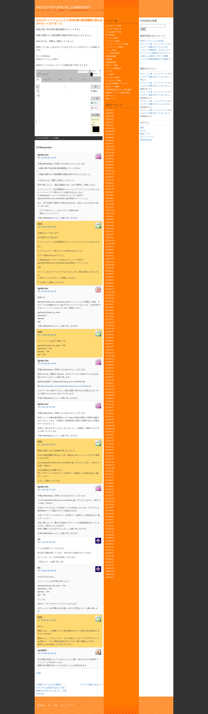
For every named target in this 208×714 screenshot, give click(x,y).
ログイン (143, 131)
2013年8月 (109, 438)
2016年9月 (109, 332)
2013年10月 (110, 432)
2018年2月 (109, 286)
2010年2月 (109, 565)
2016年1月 (109, 353)
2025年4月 (109, 119)
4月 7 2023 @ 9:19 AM (46, 445)
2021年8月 (109, 195)
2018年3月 (109, 283)
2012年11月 (110, 465)
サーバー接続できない (91, 684)
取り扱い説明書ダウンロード (116, 83)
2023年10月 (110, 153)
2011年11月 (110, 502)
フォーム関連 (110, 50)
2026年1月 (109, 110)
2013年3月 (109, 453)
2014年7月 (109, 404)
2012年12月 (110, 462)
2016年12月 (110, 326)
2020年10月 (110, 213)
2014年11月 (110, 392)
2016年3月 (109, 347)
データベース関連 (112, 41)
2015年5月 (109, 377)
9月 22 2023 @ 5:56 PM (47, 571)
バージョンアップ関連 (114, 47)
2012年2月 (109, 492)
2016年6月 (109, 341)
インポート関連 (111, 38)
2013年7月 (109, 441)
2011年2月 (109, 529)
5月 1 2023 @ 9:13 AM (46, 490)
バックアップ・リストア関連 (116, 44)
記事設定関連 (110, 62)
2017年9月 (109, 301)
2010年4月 (109, 559)
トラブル (108, 71)
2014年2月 (109, 420)
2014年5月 (109, 411)
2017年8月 (109, 304)
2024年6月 (109, 138)
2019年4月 (109, 256)
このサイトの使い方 (113, 29)
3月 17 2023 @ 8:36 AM (47, 335)
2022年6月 (109, 177)
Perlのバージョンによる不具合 (152, 41)
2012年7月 (109, 477)
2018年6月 (109, 274)
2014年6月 (109, 407)
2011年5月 (109, 520)
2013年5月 (109, 447)
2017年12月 (110, 292)
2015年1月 (109, 386)
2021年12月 (110, 189)
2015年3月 (109, 380)
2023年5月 (109, 159)
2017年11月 (110, 295)
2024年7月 (109, 134)
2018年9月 (109, 268)
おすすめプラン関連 (113, 26)
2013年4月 (109, 450)
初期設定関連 (110, 56)
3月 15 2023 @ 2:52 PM (47, 158)
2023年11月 (110, 150)
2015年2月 (109, 383)
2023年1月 (109, 168)
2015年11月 (110, 359)
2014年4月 (109, 414)
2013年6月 (109, 444)
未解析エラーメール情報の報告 (117, 93)
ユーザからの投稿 (112, 77)
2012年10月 (110, 468)
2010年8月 (109, 547)
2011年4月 (109, 523)
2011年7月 (109, 514)
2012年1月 (109, 495)
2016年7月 (109, 338)
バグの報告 (54, 138)
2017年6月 (109, 310)
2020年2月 (109, 235)
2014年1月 (109, 423)
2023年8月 (109, 156)
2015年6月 (109, 374)
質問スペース (110, 96)
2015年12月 (110, 356)
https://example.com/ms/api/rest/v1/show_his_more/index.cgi (65, 386)
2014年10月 (110, 395)
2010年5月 (109, 556)
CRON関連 (109, 35)
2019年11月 (110, 244)
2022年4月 (109, 180)
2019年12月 (110, 241)
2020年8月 (109, 219)
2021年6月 (109, 198)
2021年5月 (109, 201)
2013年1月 (109, 459)
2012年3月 (109, 489)
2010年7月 (109, 550)
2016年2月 (109, 350)
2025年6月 (109, 113)
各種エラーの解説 (112, 87)
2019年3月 (109, 259)
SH (49, 705)
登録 (142, 128)
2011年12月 (110, 498)
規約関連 (108, 59)
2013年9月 (109, 435)
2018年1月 (109, 289)
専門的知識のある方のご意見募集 (118, 90)
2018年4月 (109, 280)
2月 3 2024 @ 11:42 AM (47, 620)
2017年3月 (109, 320)
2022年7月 (109, 174)
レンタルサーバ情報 (113, 80)
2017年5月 (109, 313)
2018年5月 (109, 277)
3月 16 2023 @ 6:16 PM (47, 291)
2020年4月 (109, 232)
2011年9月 (109, 508)
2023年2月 (109, 165)
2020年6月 (109, 225)
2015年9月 (109, 365)
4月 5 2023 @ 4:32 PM (46, 407)
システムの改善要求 (113, 68)
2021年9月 (109, 192)
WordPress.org (146, 140)
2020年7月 (109, 222)
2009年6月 (109, 577)
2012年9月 (109, 471)
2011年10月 (110, 505)
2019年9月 (109, 247)
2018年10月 (110, 265)
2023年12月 (110, 147)
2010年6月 (109, 553)
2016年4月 (109, 344)
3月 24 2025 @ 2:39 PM (47, 653)
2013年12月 (110, 426)
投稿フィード (145, 134)
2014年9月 (109, 398)
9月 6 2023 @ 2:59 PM (46, 542)
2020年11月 (110, 210)
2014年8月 (109, 401)
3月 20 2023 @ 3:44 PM (47, 364)
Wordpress (41, 705)
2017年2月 (109, 323)
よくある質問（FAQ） (114, 32)
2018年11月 (110, 262)
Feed (55, 705)
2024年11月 (110, 128)
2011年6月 (109, 517)
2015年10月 (110, 362)
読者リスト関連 (111, 65)
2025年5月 (109, 116)
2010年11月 (110, 538)
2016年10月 (110, 329)
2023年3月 (109, 162)
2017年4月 (109, 316)
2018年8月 (109, 271)
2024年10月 (110, 131)
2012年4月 (109, 486)
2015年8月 (109, 368)
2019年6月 (109, 250)
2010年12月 (110, 535)
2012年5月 (109, 483)
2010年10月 (110, 541)
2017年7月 (109, 307)
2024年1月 (109, 144)
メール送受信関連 (112, 53)
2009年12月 (110, 571)
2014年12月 (110, 389)
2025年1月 (109, 125)
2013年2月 (109, 456)
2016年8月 (109, 335)
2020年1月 (109, 238)
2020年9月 (109, 216)
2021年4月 (109, 204)
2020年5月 (109, 229)
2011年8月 (109, 511)
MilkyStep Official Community (63, 7)
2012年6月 (109, 480)
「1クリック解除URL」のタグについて (155, 50)
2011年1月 (109, 532)
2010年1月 (109, 568)
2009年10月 (110, 574)
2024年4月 (109, 141)
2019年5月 (109, 253)
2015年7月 (109, 371)
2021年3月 (109, 207)
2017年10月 (110, 298)
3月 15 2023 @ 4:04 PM (47, 227)
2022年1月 (109, 186)
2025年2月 (109, 122)
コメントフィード (147, 137)
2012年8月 (109, 474)
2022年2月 (109, 183)
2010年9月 (109, 544)
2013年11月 (110, 429)
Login (38, 673)
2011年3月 (109, 526)
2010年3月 (109, 562)
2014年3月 (109, 417)
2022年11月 (110, 171)
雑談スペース (110, 99)
